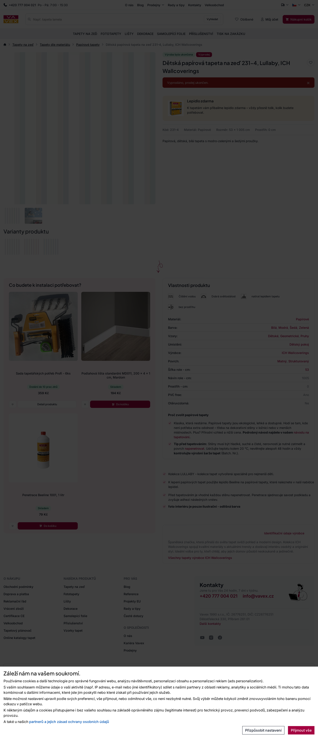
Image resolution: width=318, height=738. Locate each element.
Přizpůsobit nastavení (263, 730)
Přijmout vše (301, 730)
